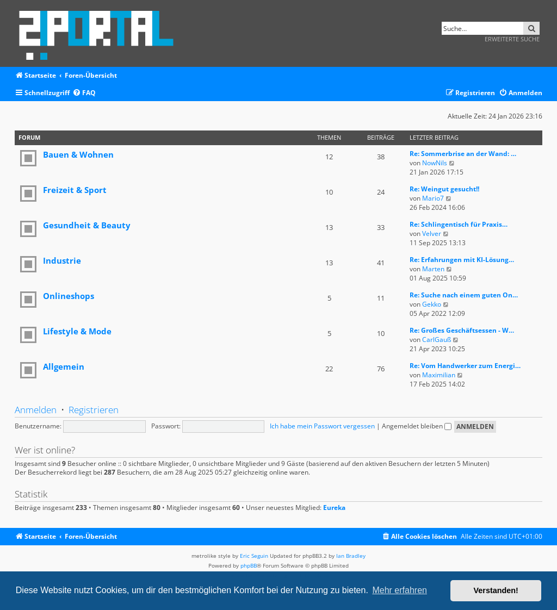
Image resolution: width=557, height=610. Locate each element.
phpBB (248, 565)
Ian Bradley (351, 555)
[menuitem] (84, 93)
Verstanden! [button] (496, 590)
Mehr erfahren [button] (399, 590)
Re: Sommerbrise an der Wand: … (463, 153)
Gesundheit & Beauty (87, 225)
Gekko (431, 304)
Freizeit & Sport (75, 189)
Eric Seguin (254, 555)
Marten (433, 268)
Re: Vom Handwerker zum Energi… (465, 365)
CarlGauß (436, 339)
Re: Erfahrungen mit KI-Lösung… (462, 259)
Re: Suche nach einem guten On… (464, 295)
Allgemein (63, 366)
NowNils (434, 162)
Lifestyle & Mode (77, 331)
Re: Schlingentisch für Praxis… (459, 224)
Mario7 (433, 198)
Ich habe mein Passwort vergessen (322, 426)
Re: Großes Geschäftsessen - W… (462, 330)
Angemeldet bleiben (416, 426)
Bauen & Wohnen (78, 154)
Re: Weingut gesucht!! (444, 189)
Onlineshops (68, 295)
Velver (431, 233)
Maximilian (438, 374)
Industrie (62, 260)
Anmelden (36, 409)
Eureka (334, 507)
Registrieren (94, 409)
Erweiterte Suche (512, 39)
